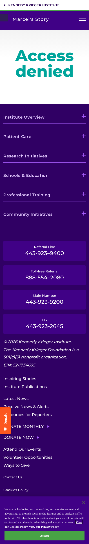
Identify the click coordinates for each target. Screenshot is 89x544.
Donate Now (18, 437)
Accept (44, 535)
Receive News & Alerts (26, 406)
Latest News (16, 398)
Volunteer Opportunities (27, 457)
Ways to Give (16, 465)
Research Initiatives (25, 156)
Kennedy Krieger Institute (34, 5)
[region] (44, 520)
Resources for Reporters (27, 414)
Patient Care (17, 136)
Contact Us (12, 477)
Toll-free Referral (44, 275)
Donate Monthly (23, 426)
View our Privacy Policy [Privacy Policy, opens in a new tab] (44, 526)
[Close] (84, 503)
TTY (44, 323)
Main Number (44, 299)
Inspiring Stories (19, 378)
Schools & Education (26, 175)
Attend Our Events (22, 449)
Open (82, 21)
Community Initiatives (28, 214)
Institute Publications (25, 386)
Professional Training (26, 194)
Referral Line (44, 250)
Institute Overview (24, 117)
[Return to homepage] (4, 17)
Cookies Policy (15, 490)
